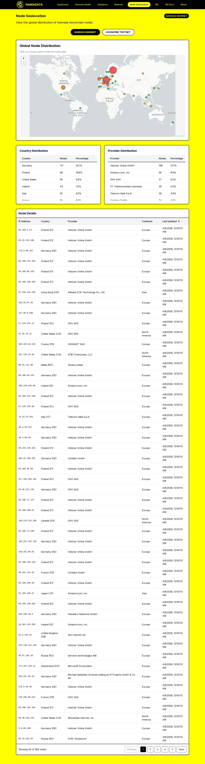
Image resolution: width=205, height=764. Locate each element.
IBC (157, 4)
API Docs (169, 4)
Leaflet (176, 136)
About (184, 4)
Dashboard (62, 4)
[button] (23, 59)
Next (181, 749)
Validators (103, 4)
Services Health (83, 4)
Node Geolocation (139, 4)
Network (118, 4)
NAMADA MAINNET (85, 32)
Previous (132, 749)
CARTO (183, 136)
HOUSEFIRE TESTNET (118, 32)
